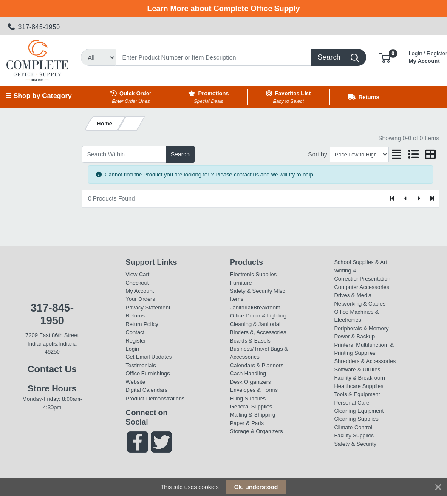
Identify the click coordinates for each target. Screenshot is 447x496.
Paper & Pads (247, 423)
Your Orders (140, 299)
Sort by (317, 154)
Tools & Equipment (357, 394)
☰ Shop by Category (38, 95)
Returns (135, 315)
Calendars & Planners (256, 365)
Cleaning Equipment (359, 411)
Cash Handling (248, 373)
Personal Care (351, 403)
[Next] (418, 198)
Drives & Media (352, 295)
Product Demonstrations (155, 398)
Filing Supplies (248, 398)
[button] (384, 57)
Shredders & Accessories (365, 361)
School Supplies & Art (360, 262)
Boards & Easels (250, 340)
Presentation (374, 278)
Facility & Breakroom (359, 377)
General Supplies (251, 406)
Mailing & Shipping (252, 414)
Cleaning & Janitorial (255, 324)
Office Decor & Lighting (258, 315)
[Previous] (406, 198)
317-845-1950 (34, 27)
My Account (140, 291)
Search (180, 154)
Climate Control (353, 427)
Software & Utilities (357, 369)
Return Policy (142, 324)
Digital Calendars (147, 390)
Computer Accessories (361, 287)
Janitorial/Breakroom (255, 307)
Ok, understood (256, 487)
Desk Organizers (250, 382)
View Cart (138, 274)
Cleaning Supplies (356, 419)
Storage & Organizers (256, 431)
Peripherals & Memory (361, 328)
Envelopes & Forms (254, 390)
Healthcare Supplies (358, 386)
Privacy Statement (148, 307)
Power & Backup (354, 336)
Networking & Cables (359, 303)
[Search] (214, 57)
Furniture (241, 283)
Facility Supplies (354, 435)
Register (136, 340)
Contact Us (52, 369)
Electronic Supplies (253, 274)
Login (132, 349)
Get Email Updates (149, 357)
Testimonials (141, 365)
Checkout (137, 283)
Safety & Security (251, 291)
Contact (135, 332)
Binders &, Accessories (258, 332)
